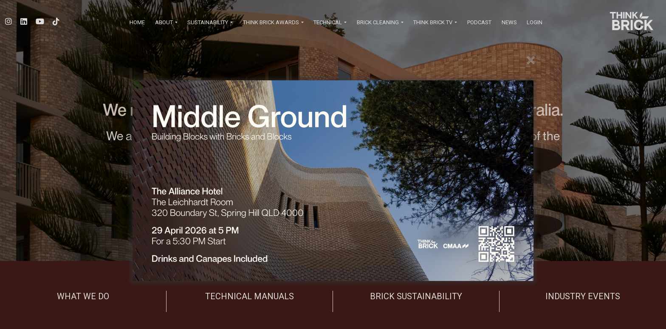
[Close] (530, 60)
